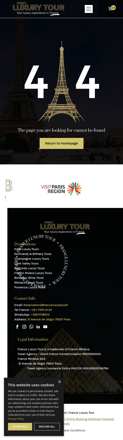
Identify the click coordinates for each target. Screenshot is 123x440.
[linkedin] (38, 327)
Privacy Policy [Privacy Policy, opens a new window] (16, 418)
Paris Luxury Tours (26, 249)
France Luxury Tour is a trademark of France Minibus (54, 349)
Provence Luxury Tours (29, 287)
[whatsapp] (31, 327)
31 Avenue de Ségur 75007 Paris (49, 319)
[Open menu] (89, 9)
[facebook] (17, 327)
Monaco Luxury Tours (28, 283)
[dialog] (34, 407)
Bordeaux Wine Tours (29, 278)
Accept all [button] (20, 426)
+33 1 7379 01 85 (41, 310)
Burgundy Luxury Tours (29, 268)
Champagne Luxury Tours (31, 259)
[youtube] (45, 327)
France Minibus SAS (32, 359)
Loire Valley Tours (26, 263)
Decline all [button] (47, 426)
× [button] (59, 381)
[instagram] (24, 327)
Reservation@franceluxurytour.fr (46, 305)
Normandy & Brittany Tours (32, 254)
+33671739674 (40, 315)
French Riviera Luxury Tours (33, 273)
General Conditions (71, 430)
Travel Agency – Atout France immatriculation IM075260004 (59, 354)
